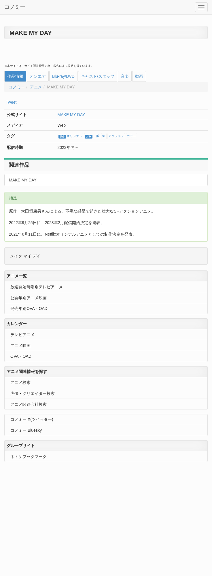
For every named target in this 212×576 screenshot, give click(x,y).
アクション (116, 136)
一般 (92, 136)
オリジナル (70, 136)
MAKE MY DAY (71, 114)
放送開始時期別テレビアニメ (36, 287)
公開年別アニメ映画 (28, 297)
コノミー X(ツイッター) (31, 419)
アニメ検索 (20, 382)
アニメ (36, 87)
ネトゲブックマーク (28, 456)
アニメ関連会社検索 (28, 404)
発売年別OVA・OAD (29, 308)
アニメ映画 (20, 345)
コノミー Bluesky (26, 430)
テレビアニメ (22, 334)
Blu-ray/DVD (63, 76)
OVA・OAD (20, 356)
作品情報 (15, 76)
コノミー (14, 7)
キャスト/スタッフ (97, 76)
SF (104, 136)
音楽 (125, 76)
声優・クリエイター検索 (32, 393)
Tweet (11, 102)
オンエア (38, 76)
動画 (139, 76)
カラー (131, 136)
